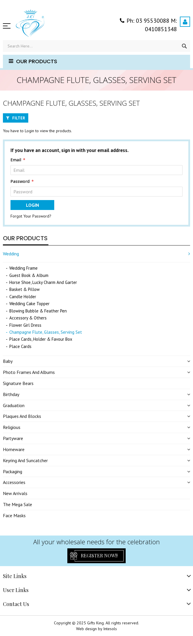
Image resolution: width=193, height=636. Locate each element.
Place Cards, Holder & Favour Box (40, 339)
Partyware (13, 438)
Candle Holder (22, 296)
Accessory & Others (28, 318)
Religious (11, 427)
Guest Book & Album (28, 275)
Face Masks (14, 515)
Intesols (110, 628)
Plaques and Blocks (22, 416)
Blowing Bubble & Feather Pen (38, 311)
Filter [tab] (18, 118)
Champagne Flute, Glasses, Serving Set (45, 332)
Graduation (13, 405)
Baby (8, 361)
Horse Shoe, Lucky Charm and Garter (43, 282)
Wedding (11, 254)
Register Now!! (99, 555)
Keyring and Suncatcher (25, 460)
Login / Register (185, 21)
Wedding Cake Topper (29, 303)
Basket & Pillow (24, 289)
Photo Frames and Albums (29, 372)
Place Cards (20, 346)
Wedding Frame (23, 268)
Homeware (13, 449)
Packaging (12, 471)
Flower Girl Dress (25, 325)
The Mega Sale (17, 504)
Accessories (14, 482)
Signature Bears (18, 383)
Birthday (11, 394)
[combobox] (96, 46)
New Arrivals (15, 493)
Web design (86, 628)
